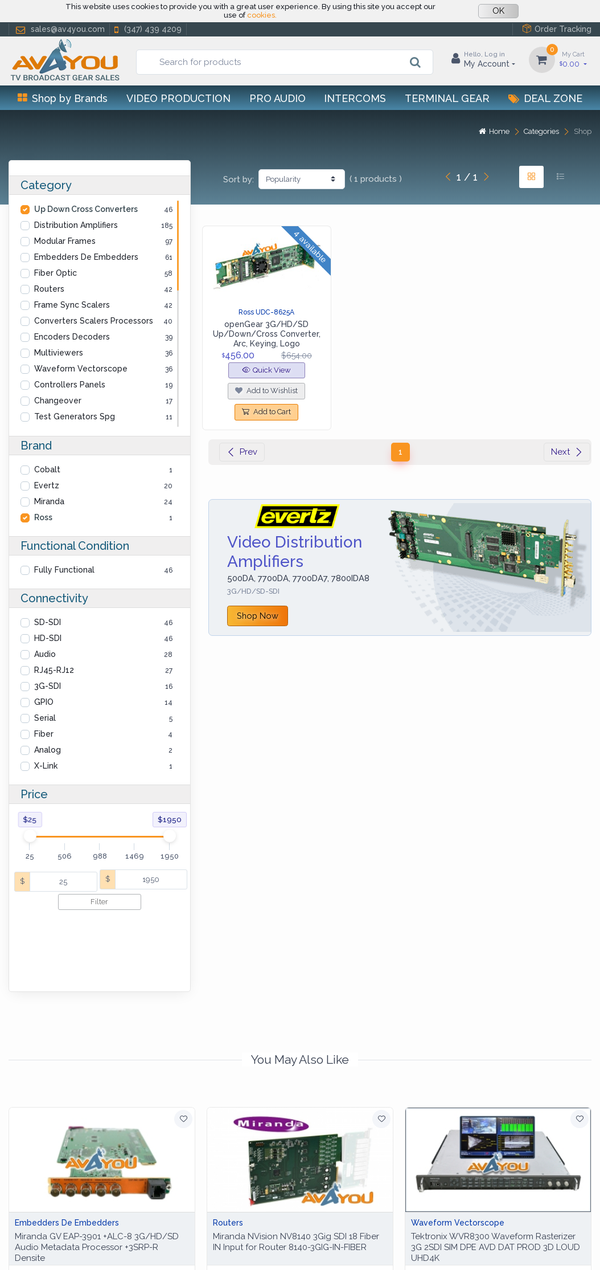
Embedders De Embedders (86, 257)
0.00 (573, 59)
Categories (541, 131)
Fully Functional (64, 569)
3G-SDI (47, 686)
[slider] (29, 836)
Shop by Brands (63, 98)
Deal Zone (545, 98)
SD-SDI (47, 622)
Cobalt (47, 469)
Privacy (82, 1248)
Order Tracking (556, 29)
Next (567, 452)
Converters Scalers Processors (93, 320)
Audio (45, 654)
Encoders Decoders (72, 336)
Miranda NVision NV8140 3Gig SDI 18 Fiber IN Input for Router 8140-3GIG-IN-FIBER (296, 1176)
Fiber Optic (55, 272)
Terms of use (175, 1248)
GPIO (44, 702)
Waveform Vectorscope (81, 368)
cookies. (262, 15)
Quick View (267, 370)
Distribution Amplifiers (76, 225)
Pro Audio (277, 98)
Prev (242, 452)
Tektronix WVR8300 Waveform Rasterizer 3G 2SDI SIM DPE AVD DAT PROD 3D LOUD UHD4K (495, 1182)
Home (494, 131)
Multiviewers (58, 352)
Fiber (44, 733)
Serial (45, 717)
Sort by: (238, 179)
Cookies (123, 1248)
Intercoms (355, 98)
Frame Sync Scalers (72, 304)
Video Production (178, 98)
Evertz (46, 485)
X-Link (45, 765)
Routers (49, 288)
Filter (99, 901)
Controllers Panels (69, 384)
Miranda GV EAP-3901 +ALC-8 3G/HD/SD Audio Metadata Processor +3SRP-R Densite (97, 1182)
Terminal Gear (447, 98)
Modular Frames (65, 241)
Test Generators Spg (74, 416)
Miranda (49, 501)
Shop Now (257, 615)
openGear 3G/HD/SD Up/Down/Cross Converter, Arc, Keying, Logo (266, 334)
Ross (43, 517)
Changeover (57, 400)
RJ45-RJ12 (54, 670)
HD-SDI (47, 638)
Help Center (34, 1248)
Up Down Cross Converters (86, 209)
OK (498, 11)
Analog (47, 749)
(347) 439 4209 (147, 29)
